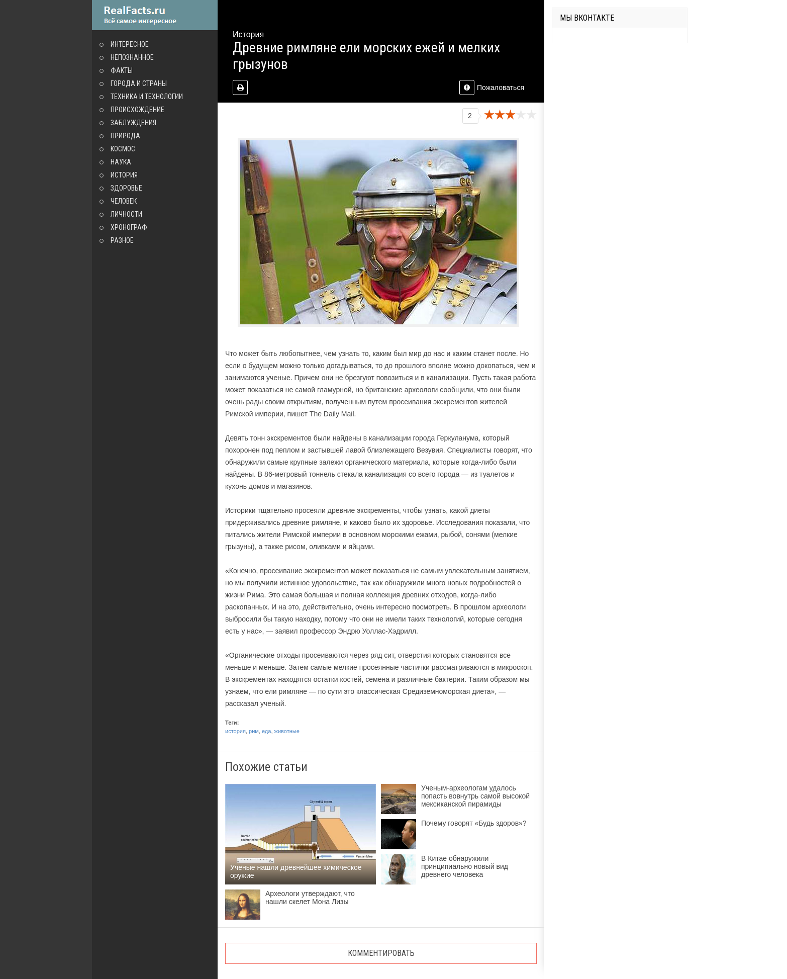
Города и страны (139, 83)
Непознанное (132, 57)
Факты (122, 70)
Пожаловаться (491, 87)
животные (287, 731)
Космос (123, 149)
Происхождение (137, 110)
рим (254, 731)
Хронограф (129, 227)
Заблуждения (133, 123)
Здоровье (126, 188)
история (235, 731)
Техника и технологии (147, 97)
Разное (122, 240)
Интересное (130, 44)
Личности (126, 214)
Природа (125, 136)
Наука (121, 162)
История (124, 175)
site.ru (155, 15)
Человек (124, 201)
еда (266, 731)
